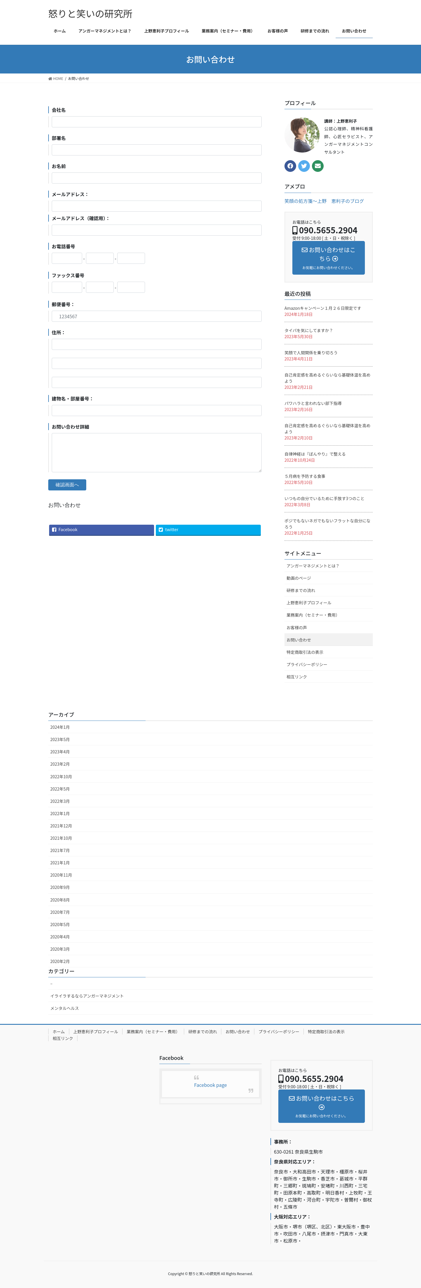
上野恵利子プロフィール (309, 602)
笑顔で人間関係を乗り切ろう (311, 352)
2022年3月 (60, 801)
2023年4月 (60, 752)
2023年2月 (60, 764)
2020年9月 (60, 887)
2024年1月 (60, 727)
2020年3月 (60, 949)
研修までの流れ (301, 590)
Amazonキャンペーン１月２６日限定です (322, 308)
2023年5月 (60, 739)
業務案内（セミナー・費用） (313, 615)
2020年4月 (60, 937)
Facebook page (210, 1084)
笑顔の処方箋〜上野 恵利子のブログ (324, 200)
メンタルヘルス (64, 1008)
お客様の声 (297, 627)
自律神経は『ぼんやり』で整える (315, 454)
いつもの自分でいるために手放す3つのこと (324, 498)
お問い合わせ (299, 640)
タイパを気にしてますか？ (308, 330)
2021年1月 (60, 862)
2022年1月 (60, 813)
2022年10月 (61, 776)
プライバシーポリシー (307, 664)
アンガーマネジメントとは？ (313, 566)
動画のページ (299, 578)
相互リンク (297, 677)
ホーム (59, 1031)
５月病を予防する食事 (304, 476)
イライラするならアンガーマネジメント (87, 996)
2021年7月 (60, 850)
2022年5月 (60, 789)
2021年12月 (61, 826)
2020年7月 (60, 912)
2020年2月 (60, 961)
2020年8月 (60, 900)
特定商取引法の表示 (305, 652)
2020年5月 (60, 924)
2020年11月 (61, 875)
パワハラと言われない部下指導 (312, 403)
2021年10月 (61, 838)
